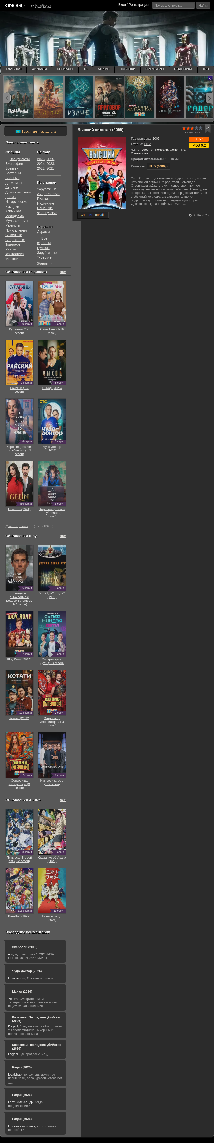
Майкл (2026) (22, 991)
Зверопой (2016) (24, 947)
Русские (43, 198)
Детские (11, 187)
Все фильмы (20, 159)
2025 (50, 159)
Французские (47, 213)
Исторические (16, 202)
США (147, 144)
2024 (41, 164)
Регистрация (139, 5)
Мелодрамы (14, 216)
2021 (50, 168)
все (63, 272)
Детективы (13, 183)
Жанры (45, 263)
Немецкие (45, 208)
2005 (155, 138)
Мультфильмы (16, 221)
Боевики (147, 149)
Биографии (14, 164)
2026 (41, 159)
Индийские (45, 203)
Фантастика (139, 153)
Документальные (18, 192)
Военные (12, 178)
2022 (41, 168)
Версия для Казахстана (35, 131)
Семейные (177, 149)
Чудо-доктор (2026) (27, 971)
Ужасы (10, 249)
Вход (122, 5)
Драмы (10, 197)
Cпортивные (15, 240)
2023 (50, 164)
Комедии (161, 149)
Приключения (16, 230)
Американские (48, 194)
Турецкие (44, 257)
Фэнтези (11, 259)
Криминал (13, 211)
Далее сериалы (16, 526)
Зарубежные (47, 189)
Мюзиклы (12, 225)
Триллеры (13, 244)
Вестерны (13, 173)
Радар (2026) (22, 1067)
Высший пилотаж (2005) (100, 130)
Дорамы (43, 232)
